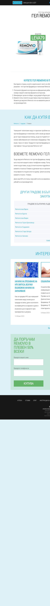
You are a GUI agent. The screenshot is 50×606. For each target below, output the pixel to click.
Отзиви (27, 400)
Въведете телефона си (21, 368)
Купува (28, 383)
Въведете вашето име (21, 357)
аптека (19, 400)
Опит (35, 400)
